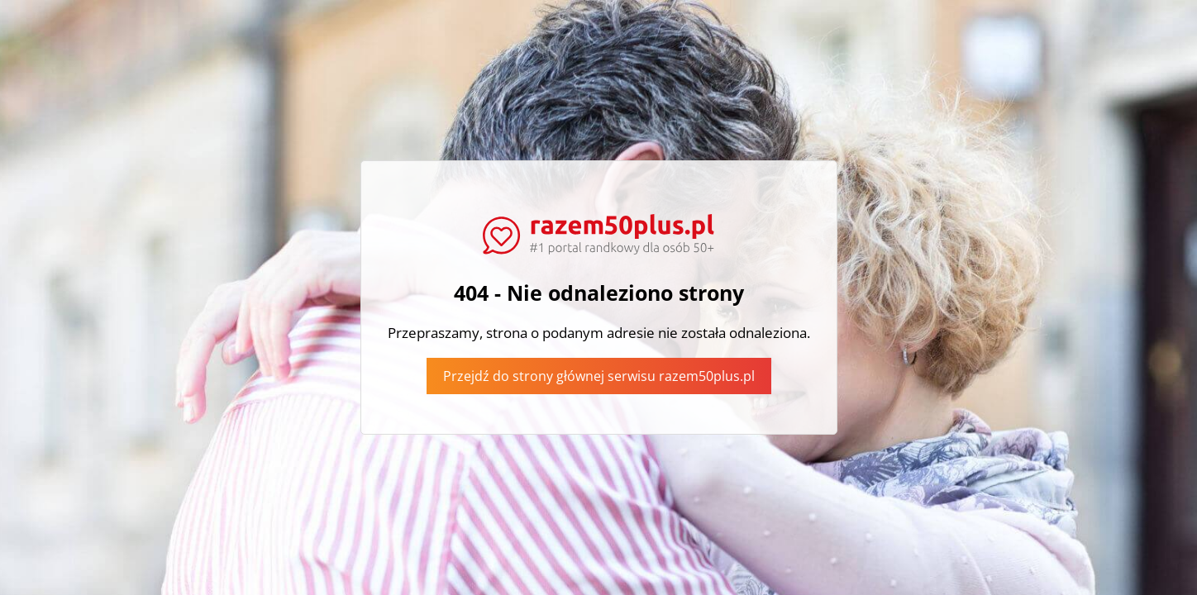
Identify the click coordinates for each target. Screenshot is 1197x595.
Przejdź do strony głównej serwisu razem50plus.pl (599, 376)
